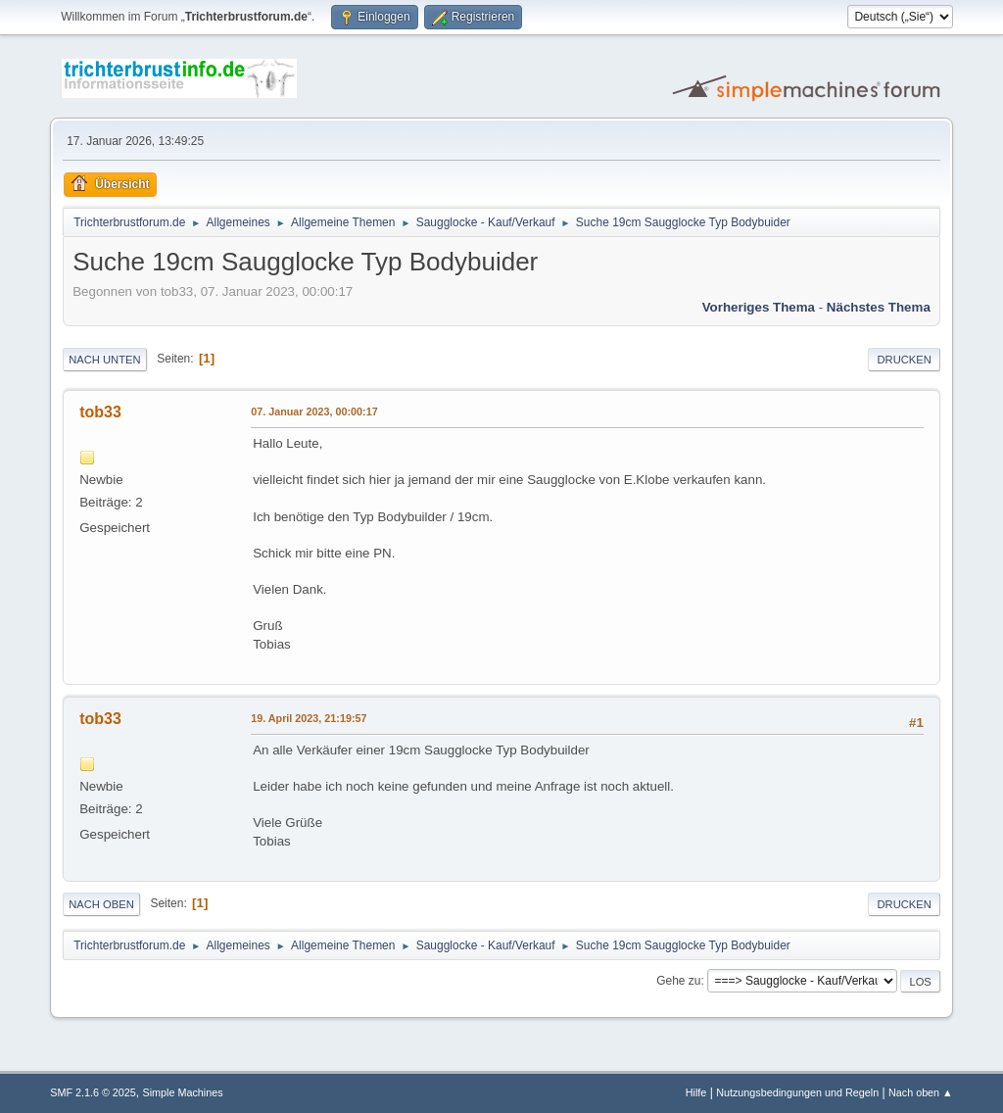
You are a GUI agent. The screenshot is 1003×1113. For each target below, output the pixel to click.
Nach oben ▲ (920, 1092)
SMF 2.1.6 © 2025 (93, 1092)
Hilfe (696, 1092)
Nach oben (101, 904)
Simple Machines (183, 1092)
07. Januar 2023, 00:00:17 (314, 411)
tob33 (100, 412)
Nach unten (104, 359)
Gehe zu (678, 981)
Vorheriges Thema (758, 307)
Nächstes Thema (879, 307)
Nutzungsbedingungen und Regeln (797, 1092)
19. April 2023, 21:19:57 (308, 718)
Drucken (904, 359)
